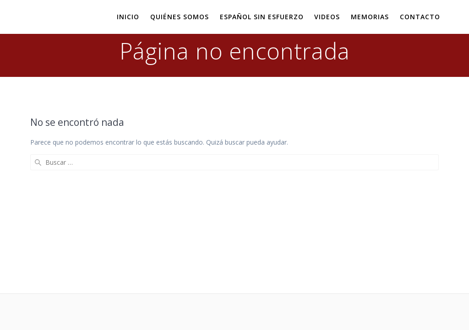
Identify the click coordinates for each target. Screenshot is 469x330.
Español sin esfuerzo (262, 16)
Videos (327, 16)
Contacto (420, 16)
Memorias (370, 16)
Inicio (128, 16)
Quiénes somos (179, 16)
